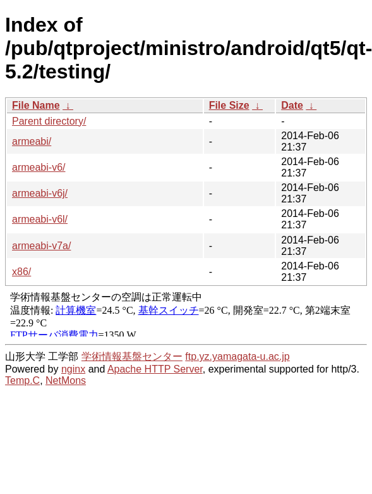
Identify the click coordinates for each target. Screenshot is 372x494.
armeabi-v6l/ (40, 219)
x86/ (21, 271)
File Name (36, 105)
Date (292, 105)
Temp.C (22, 380)
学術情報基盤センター (132, 356)
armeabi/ (31, 141)
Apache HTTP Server (155, 369)
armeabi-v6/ (38, 167)
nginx (73, 369)
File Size (229, 105)
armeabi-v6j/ (40, 193)
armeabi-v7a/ (41, 245)
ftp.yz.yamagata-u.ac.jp (237, 356)
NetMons (65, 380)
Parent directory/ (49, 121)
